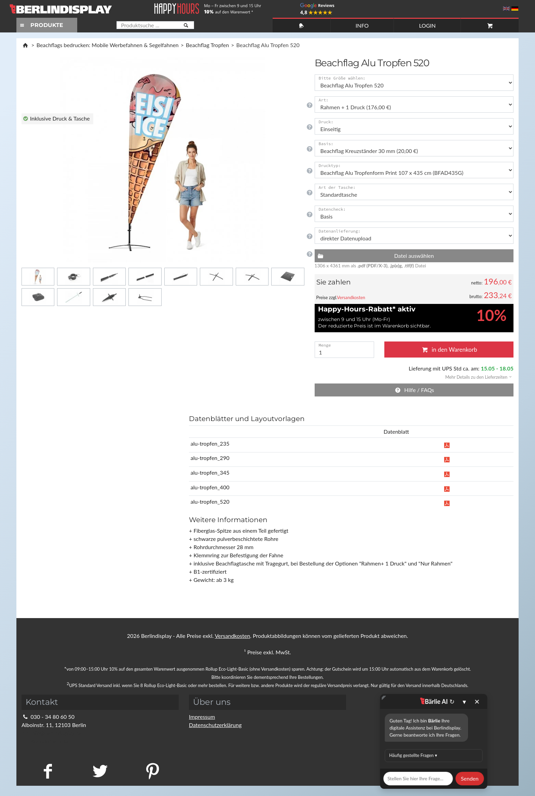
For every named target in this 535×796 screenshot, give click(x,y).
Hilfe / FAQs (414, 390)
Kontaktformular (46, 741)
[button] (476, 376)
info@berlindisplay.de (52, 733)
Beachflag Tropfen (207, 45)
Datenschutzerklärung (215, 725)
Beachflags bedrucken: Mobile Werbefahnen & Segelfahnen (108, 45)
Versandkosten (351, 297)
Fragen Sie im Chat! (498, 781)
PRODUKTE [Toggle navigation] (40, 25)
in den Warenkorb (449, 349)
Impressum (202, 716)
